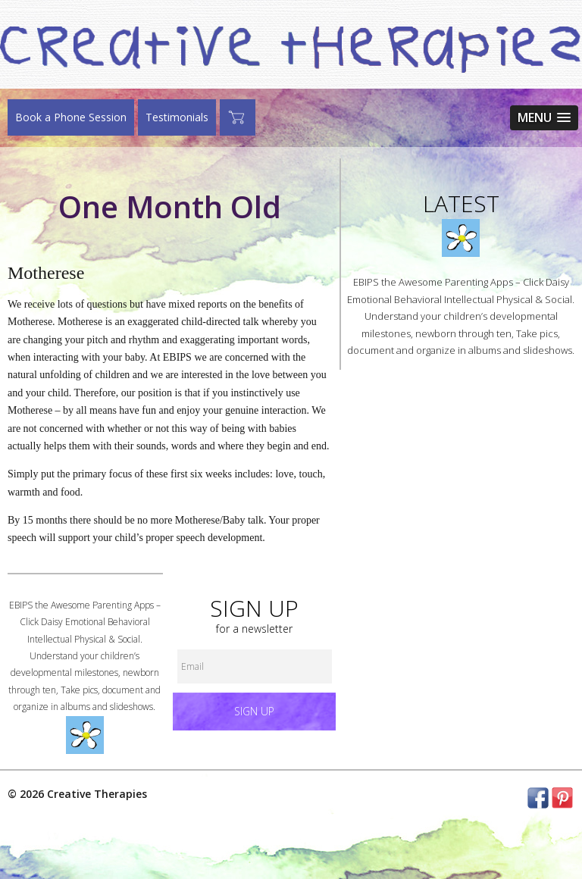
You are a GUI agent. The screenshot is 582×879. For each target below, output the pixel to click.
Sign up (254, 711)
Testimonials (177, 117)
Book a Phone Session (71, 117)
